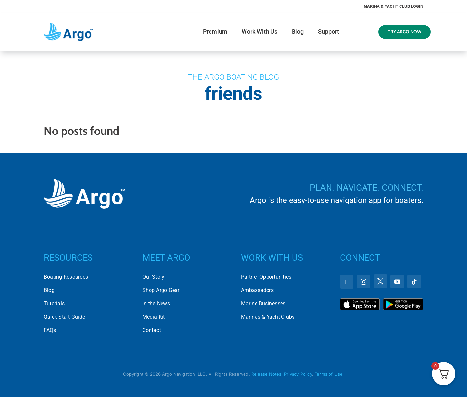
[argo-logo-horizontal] (68, 25)
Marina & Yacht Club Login (393, 6)
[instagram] (363, 281)
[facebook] (346, 282)
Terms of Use (328, 374)
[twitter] (380, 281)
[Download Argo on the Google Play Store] (403, 301)
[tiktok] (414, 281)
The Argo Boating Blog (233, 77)
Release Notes (266, 374)
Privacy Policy (298, 374)
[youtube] (397, 281)
